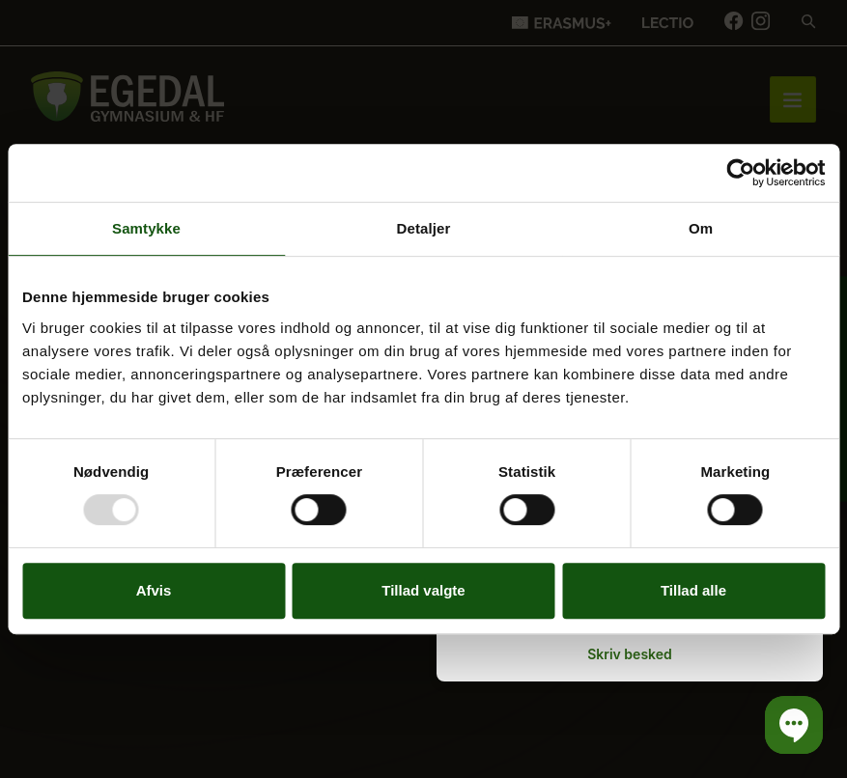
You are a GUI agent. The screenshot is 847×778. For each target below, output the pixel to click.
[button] (794, 725)
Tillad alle (693, 590)
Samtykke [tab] (146, 228)
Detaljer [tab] (424, 228)
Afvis (154, 590)
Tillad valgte (423, 590)
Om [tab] (701, 228)
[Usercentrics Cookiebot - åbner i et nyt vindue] (740, 172)
